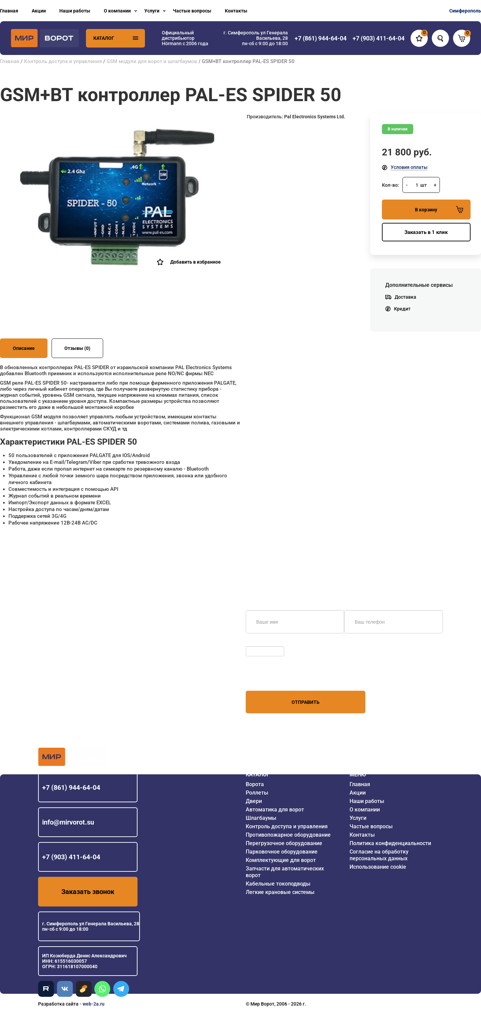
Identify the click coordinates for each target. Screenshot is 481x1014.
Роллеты (257, 792)
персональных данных (271, 678)
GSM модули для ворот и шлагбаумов (152, 61)
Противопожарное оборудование (288, 835)
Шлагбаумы (261, 818)
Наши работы (74, 10)
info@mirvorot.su (68, 822)
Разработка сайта (58, 1004)
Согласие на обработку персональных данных (379, 855)
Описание (24, 348)
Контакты (236, 10)
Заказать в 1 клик (426, 232)
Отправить (306, 702)
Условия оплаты (409, 167)
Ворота (255, 784)
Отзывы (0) (77, 348)
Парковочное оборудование (282, 851)
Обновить (258, 643)
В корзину (439, 209)
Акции (39, 10)
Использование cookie (378, 867)
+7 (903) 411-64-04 (71, 857)
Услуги (151, 10)
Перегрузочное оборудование (284, 843)
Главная (9, 10)
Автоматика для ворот (275, 809)
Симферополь (465, 10)
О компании (117, 10)
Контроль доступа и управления (63, 61)
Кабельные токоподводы (278, 884)
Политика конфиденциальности (390, 843)
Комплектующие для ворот (281, 860)
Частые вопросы (192, 10)
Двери (254, 801)
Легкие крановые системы (280, 892)
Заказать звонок (87, 892)
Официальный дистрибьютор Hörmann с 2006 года (185, 38)
